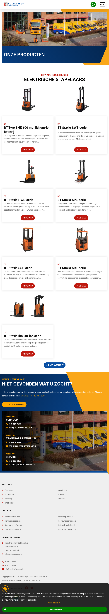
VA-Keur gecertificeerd (67, 521)
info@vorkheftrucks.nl (21, 428)
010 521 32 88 (9, 562)
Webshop (8, 499)
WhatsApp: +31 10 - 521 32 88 (33, 396)
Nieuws (61, 494)
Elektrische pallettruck (14, 529)
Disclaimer (36, 580)
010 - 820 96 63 (15, 424)
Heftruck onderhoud (66, 525)
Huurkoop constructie (67, 529)
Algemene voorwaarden (12, 580)
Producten (9, 490)
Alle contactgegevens (13, 554)
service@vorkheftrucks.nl (22, 465)
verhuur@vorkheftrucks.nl (23, 446)
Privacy (27, 580)
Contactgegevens (14, 404)
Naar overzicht (55, 365)
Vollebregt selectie (65, 517)
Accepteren (33, 609)
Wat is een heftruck (12, 517)
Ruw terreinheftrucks (13, 525)
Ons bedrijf (9, 503)
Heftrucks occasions (13, 521)
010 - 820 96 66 (15, 442)
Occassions (9, 494)
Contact (61, 499)
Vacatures (62, 490)
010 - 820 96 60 (15, 461)
